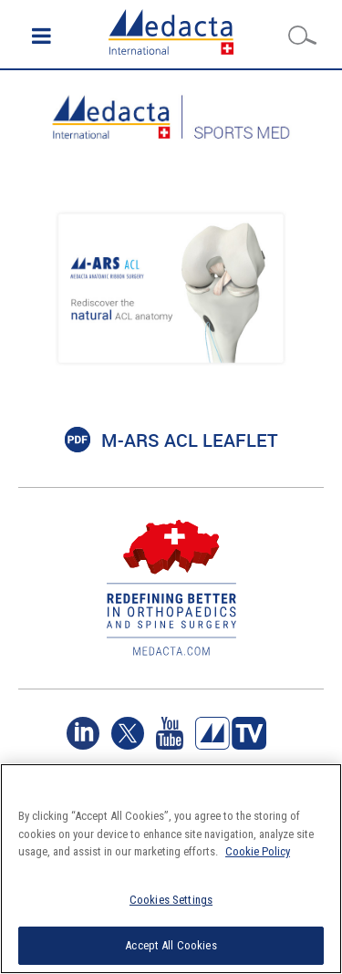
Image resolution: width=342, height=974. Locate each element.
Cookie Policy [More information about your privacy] (257, 851)
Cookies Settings (171, 900)
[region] (171, 868)
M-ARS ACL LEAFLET (189, 440)
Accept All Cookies (170, 945)
